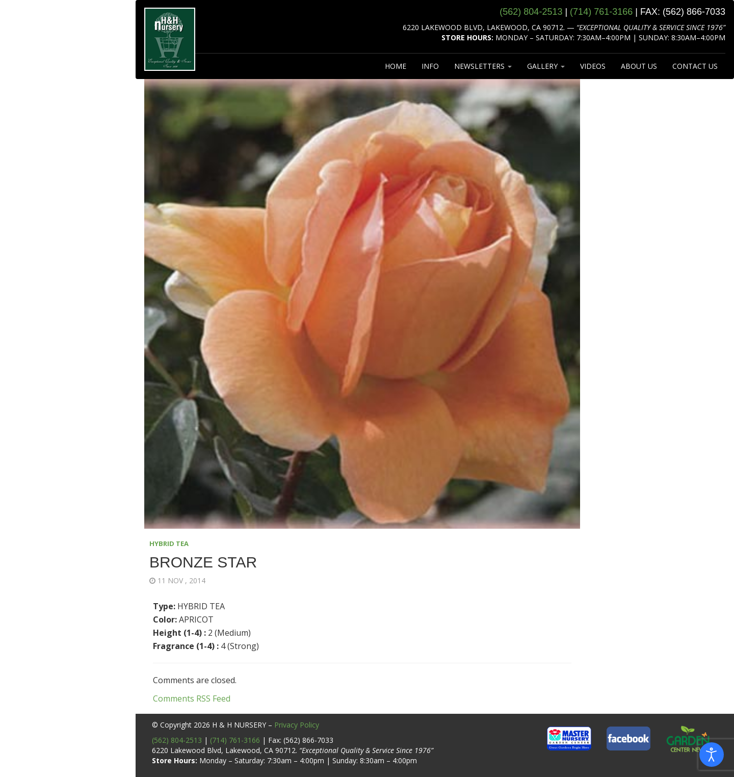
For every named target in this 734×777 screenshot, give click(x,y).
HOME (395, 66)
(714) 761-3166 (235, 740)
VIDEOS (593, 66)
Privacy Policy (296, 725)
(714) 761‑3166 (601, 12)
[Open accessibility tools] (711, 754)
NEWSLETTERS (483, 66)
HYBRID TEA (169, 543)
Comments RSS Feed (191, 698)
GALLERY (546, 66)
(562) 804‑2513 (531, 12)
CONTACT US (695, 66)
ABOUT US (639, 66)
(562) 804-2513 (177, 740)
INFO (430, 66)
